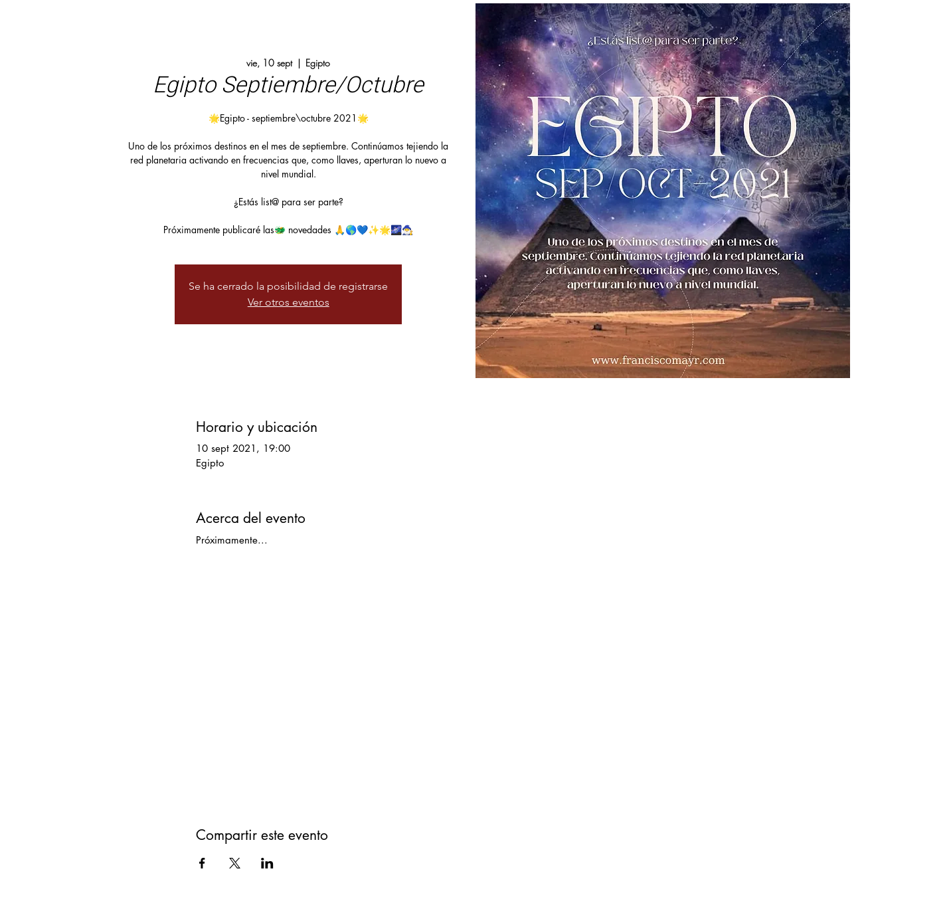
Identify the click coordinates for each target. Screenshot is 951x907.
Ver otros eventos (288, 302)
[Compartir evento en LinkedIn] (267, 863)
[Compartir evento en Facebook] (202, 863)
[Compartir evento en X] (234, 863)
